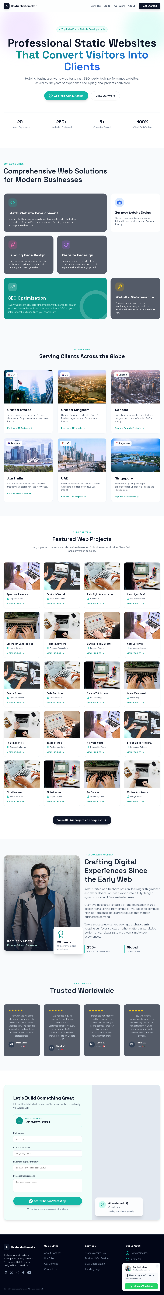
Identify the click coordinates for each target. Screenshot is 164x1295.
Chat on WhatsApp (141, 1286)
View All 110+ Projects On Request (82, 824)
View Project (15, 608)
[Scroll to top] (20, 6)
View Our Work (105, 95)
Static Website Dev (95, 1253)
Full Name (18, 1137)
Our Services (51, 1263)
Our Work (119, 5)
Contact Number (21, 1152)
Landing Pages (93, 1269)
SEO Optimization (95, 1263)
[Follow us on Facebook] (23, 1273)
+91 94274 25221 (37, 1127)
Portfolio (49, 1258)
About (131, 5)
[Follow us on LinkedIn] (5, 1273)
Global (107, 5)
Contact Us (50, 1269)
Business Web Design (97, 1258)
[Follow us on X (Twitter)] (11, 1273)
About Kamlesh (52, 1253)
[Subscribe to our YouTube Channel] (29, 1273)
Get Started (150, 5)
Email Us (136, 1259)
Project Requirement (24, 1180)
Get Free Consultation (66, 96)
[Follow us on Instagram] (17, 1273)
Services (96, 5)
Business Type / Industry (26, 1166)
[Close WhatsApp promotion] (157, 1266)
